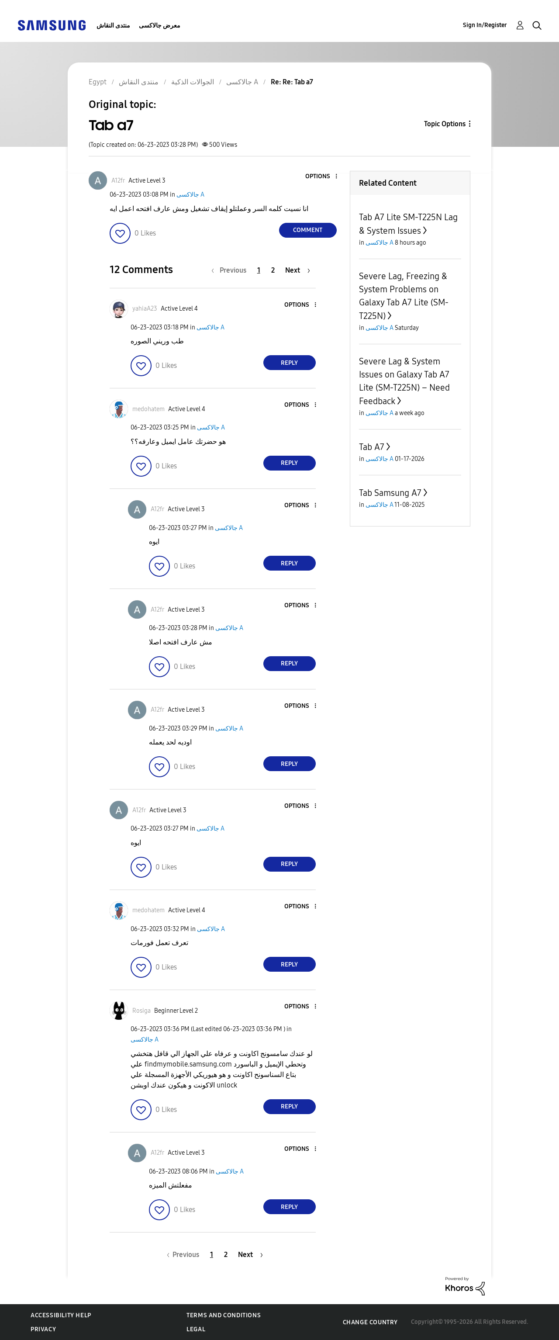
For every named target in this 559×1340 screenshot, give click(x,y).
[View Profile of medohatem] (148, 409)
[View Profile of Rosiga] (141, 1011)
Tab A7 (371, 447)
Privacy (43, 1329)
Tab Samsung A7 (390, 493)
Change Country (370, 1322)
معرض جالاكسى (159, 25)
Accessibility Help (61, 1315)
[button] (321, 177)
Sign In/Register (485, 25)
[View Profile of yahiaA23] (144, 308)
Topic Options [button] (445, 124)
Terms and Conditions (223, 1315)
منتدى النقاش (113, 25)
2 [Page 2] (273, 270)
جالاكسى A (190, 194)
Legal (195, 1329)
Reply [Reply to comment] (289, 363)
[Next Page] (298, 270)
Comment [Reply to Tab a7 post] (307, 230)
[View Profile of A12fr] (118, 180)
